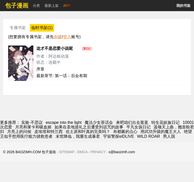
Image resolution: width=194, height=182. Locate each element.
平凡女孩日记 (138, 127)
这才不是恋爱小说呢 (54, 48)
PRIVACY (98, 152)
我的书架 (183, 6)
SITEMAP (66, 152)
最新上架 (51, 6)
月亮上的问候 (19, 131)
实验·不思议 (31, 122)
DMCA (82, 152)
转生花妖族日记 (165, 122)
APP (66, 6)
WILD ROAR (148, 136)
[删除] (86, 49)
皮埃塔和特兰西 (48, 131)
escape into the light (64, 122)
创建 (58, 37)
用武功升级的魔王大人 (160, 131)
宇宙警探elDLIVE (118, 136)
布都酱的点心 (125, 131)
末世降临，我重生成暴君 (78, 136)
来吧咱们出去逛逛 (132, 122)
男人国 (169, 136)
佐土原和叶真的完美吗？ (88, 131)
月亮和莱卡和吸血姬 (33, 127)
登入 (67, 37)
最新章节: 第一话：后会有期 (61, 76)
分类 (36, 6)
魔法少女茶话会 (99, 122)
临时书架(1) (42, 28)
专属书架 (18, 28)
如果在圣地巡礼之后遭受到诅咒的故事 (89, 127)
